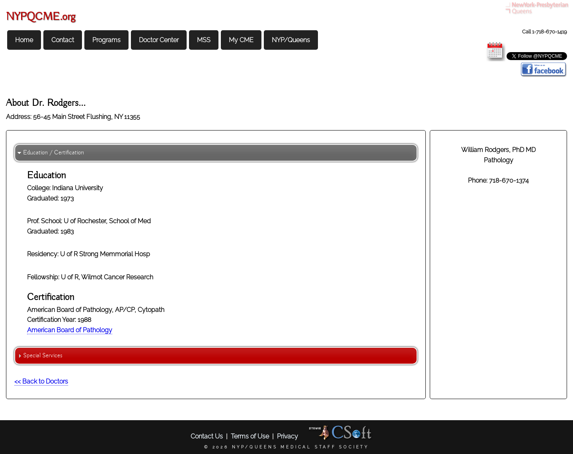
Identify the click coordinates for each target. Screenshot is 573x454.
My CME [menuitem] (241, 40)
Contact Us (207, 436)
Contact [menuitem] (62, 40)
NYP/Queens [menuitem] (291, 40)
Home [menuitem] (24, 40)
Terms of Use (250, 436)
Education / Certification (53, 153)
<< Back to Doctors (41, 381)
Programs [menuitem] (106, 40)
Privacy (287, 436)
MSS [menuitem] (203, 40)
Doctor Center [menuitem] (159, 40)
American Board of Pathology (69, 330)
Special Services (42, 356)
